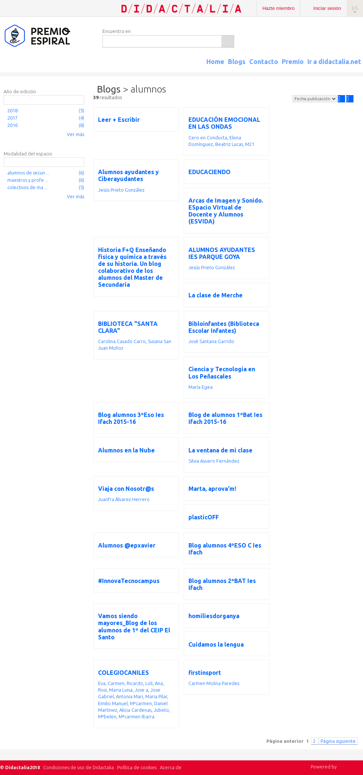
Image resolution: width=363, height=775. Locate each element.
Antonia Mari (129, 696)
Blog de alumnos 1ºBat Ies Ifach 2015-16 (225, 418)
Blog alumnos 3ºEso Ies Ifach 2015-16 (131, 418)
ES (355, 8)
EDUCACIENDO (209, 172)
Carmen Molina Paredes (213, 683)
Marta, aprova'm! (212, 488)
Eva (101, 683)
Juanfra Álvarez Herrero (124, 499)
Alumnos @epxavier (127, 545)
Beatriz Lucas (229, 144)
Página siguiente (338, 741)
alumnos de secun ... (28, 172)
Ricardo (135, 683)
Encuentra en (116, 31)
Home (215, 61)
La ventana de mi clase (220, 450)
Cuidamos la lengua (216, 644)
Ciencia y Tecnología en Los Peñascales (221, 372)
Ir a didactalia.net (334, 61)
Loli (149, 683)
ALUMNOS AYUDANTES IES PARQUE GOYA (221, 253)
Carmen (116, 683)
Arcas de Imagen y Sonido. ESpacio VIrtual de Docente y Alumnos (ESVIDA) (225, 211)
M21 (249, 144)
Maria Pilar (156, 696)
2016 (12, 125)
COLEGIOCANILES (123, 672)
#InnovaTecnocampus (129, 581)
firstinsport (204, 672)
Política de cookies (137, 767)
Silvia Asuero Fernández (213, 460)
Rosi (102, 689)
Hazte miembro (278, 8)
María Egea (200, 387)
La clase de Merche (215, 295)
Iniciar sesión (327, 8)
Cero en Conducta (207, 137)
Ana (159, 683)
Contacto (263, 61)
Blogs (237, 61)
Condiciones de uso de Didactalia (78, 767)
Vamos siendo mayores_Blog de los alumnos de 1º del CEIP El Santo (134, 626)
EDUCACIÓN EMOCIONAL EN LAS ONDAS (224, 123)
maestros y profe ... (27, 180)
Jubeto (161, 709)
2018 (12, 110)
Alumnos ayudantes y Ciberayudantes (128, 175)
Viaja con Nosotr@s (126, 488)
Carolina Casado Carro (122, 341)
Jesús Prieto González (121, 189)
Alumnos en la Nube (126, 450)
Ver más (75, 134)
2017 (12, 117)
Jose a (141, 689)
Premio (293, 61)
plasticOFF (203, 517)
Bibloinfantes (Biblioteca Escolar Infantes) (223, 327)
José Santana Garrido (211, 341)
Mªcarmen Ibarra (136, 716)
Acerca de (171, 767)
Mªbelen (107, 716)
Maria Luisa (120, 689)
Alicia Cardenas (135, 709)
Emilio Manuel (113, 703)
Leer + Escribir (119, 119)
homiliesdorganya (213, 616)
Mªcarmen (141, 703)
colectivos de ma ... (27, 187)
